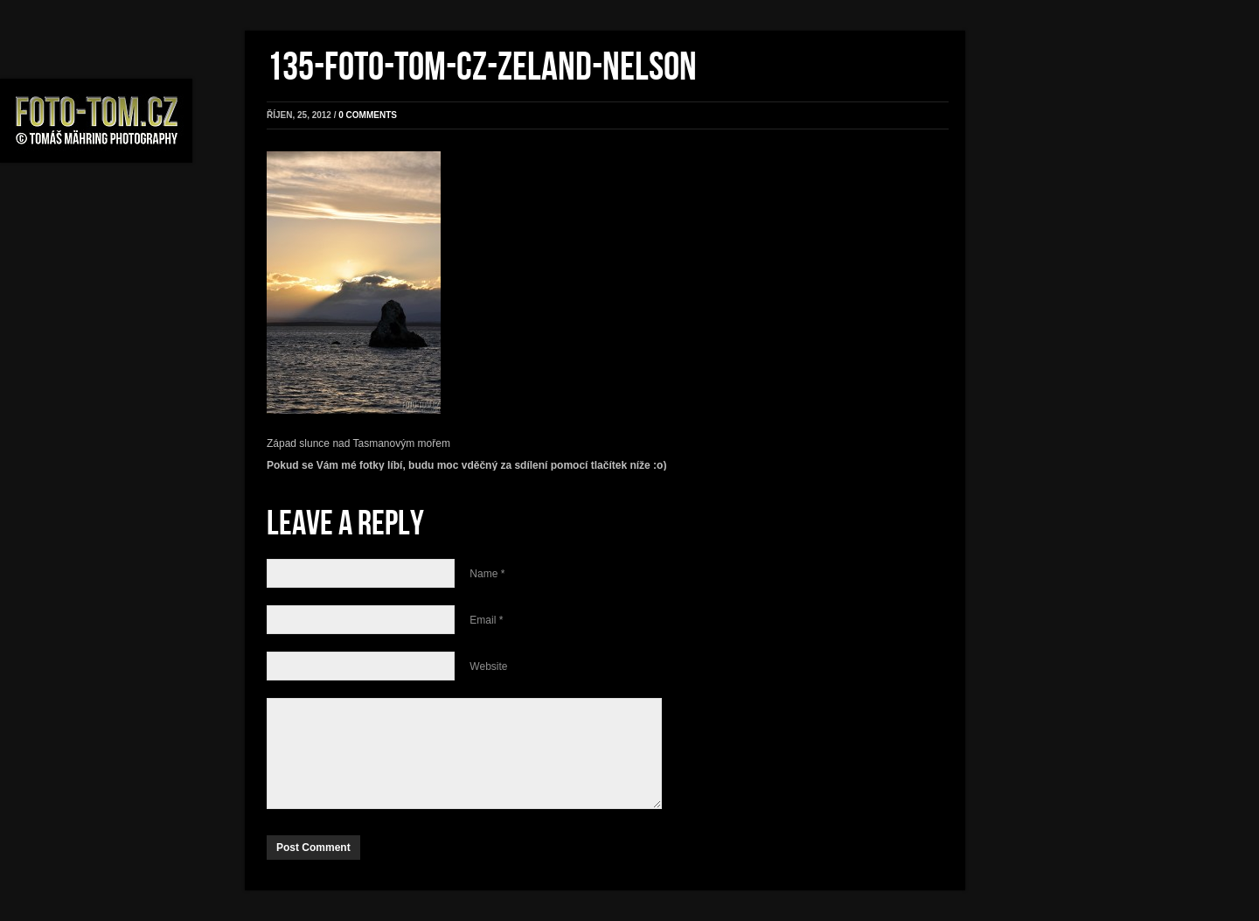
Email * (486, 620)
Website (488, 666)
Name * (487, 574)
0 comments (367, 115)
